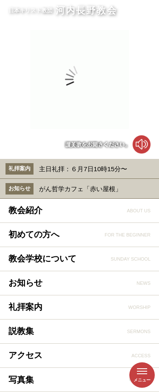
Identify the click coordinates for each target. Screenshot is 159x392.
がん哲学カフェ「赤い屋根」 (80, 188)
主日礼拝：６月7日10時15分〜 (83, 168)
